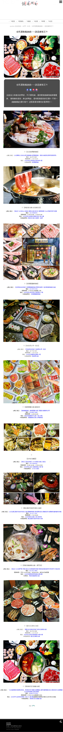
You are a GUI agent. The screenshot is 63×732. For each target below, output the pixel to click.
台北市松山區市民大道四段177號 (33, 292)
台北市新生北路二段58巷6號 (33, 517)
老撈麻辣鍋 (35, 162)
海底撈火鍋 (35, 356)
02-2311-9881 (33, 570)
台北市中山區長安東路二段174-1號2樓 (22, 697)
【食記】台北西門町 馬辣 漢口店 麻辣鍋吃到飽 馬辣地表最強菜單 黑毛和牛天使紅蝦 (35, 569)
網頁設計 (19, 727)
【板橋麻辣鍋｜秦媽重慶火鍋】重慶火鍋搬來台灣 (35, 410)
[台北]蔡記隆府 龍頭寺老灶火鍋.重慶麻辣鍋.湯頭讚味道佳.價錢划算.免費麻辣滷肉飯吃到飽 (35, 511)
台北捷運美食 (54, 15)
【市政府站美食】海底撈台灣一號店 (35, 349)
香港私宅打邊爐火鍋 (36, 698)
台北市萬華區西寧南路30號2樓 (33, 574)
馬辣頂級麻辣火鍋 (34, 576)
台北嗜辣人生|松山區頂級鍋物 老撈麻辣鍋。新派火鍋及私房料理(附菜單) (35, 155)
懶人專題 (53, 12)
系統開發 (16, 729)
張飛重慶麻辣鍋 (35, 294)
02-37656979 (33, 213)
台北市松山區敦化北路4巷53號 (33, 160)
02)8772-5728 (34, 693)
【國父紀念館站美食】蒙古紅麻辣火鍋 (35, 629)
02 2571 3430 (33, 513)
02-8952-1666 (33, 412)
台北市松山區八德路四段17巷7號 (33, 467)
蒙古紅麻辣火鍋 (35, 636)
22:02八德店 (35, 468)
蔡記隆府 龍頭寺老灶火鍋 (35, 518)
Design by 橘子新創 (11, 727)
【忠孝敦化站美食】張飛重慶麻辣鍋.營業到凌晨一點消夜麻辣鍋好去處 (35, 287)
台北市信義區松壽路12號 (33, 354)
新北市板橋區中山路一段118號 (33, 415)
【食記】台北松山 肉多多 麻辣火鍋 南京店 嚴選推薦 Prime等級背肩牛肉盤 (35, 211)
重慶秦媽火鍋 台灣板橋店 (35, 417)
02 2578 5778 (33, 289)
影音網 (52, 8)
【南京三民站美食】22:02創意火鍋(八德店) (33, 461)
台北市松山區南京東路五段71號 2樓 (33, 216)
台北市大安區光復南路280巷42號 (33, 634)
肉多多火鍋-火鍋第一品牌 (35, 218)
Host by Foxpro (10, 729)
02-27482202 (33, 463)
